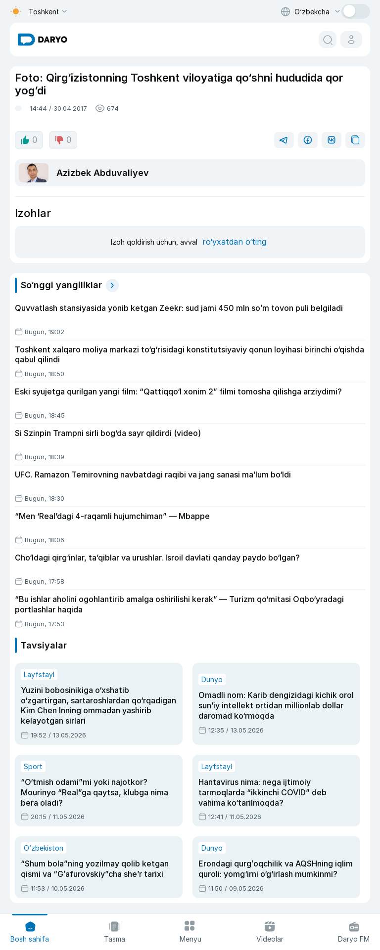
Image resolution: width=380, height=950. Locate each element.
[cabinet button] (351, 39)
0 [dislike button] (63, 140)
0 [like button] (29, 140)
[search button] (327, 39)
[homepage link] (42, 39)
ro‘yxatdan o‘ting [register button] (234, 242)
